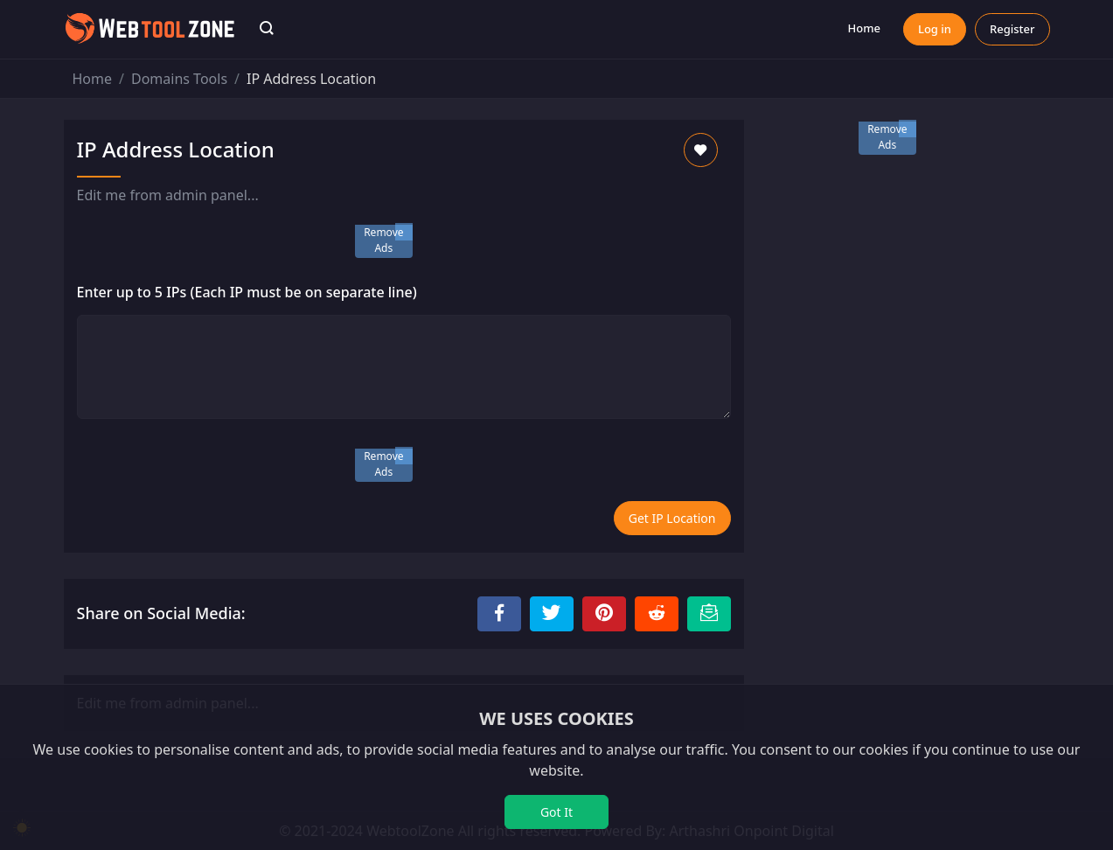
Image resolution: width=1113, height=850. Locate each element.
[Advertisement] (907, 252)
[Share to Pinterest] (604, 613)
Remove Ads (383, 240)
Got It (556, 812)
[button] (267, 29)
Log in (934, 29)
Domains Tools (179, 78)
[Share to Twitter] (552, 613)
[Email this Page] (709, 613)
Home (864, 28)
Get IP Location (672, 518)
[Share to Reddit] (656, 613)
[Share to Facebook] (499, 613)
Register (1012, 29)
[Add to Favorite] (701, 150)
